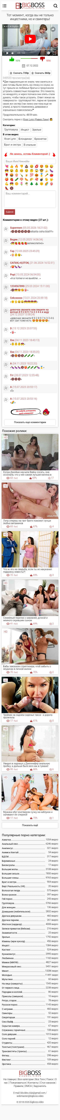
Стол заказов (47, 1082)
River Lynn (10, 138)
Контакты (33, 1082)
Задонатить (39, 1086)
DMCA (28, 1086)
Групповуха (11, 129)
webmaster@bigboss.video (30, 1096)
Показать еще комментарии (30, 422)
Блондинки (25, 138)
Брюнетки (40, 138)
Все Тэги (40, 1079)
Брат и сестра (12, 144)
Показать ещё (30, 825)
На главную (9, 1079)
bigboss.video (37, 1102)
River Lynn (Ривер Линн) (36, 119)
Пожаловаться (18, 1082)
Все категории (25, 1079)
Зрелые (36, 129)
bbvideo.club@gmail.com (32, 1093)
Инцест (25, 129)
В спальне (30, 144)
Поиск (49, 1079)
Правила (18, 1086)
